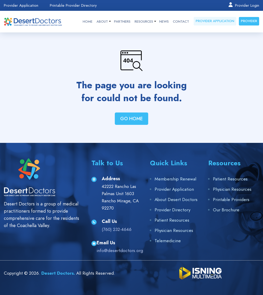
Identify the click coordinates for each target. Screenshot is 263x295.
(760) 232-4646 (117, 229)
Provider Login (243, 5)
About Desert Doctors (176, 199)
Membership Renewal (175, 179)
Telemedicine (168, 241)
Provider (249, 21)
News (164, 21)
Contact (181, 21)
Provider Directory (172, 210)
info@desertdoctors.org (120, 250)
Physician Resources (174, 230)
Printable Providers (231, 199)
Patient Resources (172, 220)
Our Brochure (226, 210)
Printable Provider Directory (73, 5)
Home (87, 21)
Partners (122, 21)
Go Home (131, 118)
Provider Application (21, 5)
